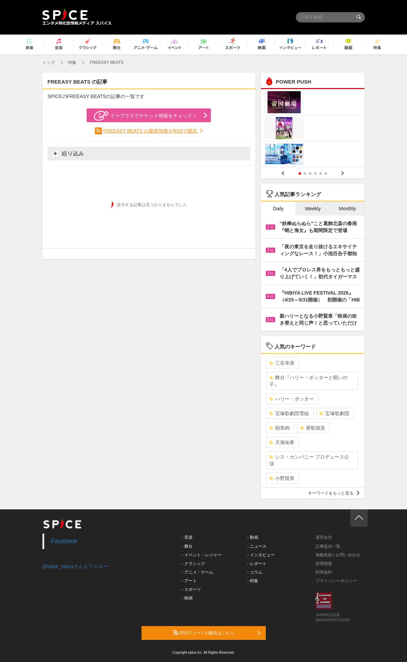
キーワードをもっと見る (333, 493)
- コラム (254, 572)
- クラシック (193, 563)
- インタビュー (260, 555)
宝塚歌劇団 (334, 413)
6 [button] (325, 173)
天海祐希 (281, 442)
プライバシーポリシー (336, 580)
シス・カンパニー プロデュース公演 (309, 460)
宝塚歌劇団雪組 (289, 413)
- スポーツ (191, 589)
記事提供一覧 (328, 546)
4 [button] (315, 173)
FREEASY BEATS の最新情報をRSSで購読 (150, 131)
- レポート (256, 563)
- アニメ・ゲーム (197, 572)
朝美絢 (279, 428)
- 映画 (187, 598)
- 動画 (252, 537)
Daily (278, 208)
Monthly (347, 208)
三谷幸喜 (281, 363)
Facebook (64, 541)
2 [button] (305, 173)
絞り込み (68, 153)
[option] (313, 129)
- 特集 (252, 580)
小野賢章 (281, 478)
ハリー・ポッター (291, 399)
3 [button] (310, 173)
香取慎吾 (312, 428)
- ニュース (256, 546)
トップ (48, 62)
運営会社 (324, 537)
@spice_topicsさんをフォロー (75, 566)
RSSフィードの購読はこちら (216, 632)
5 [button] (320, 173)
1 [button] (300, 173)
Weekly (313, 208)
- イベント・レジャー (201, 555)
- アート (189, 580)
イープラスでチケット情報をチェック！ (145, 116)
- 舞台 (187, 546)
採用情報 (324, 563)
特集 (72, 62)
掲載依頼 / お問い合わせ (338, 555)
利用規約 (324, 572)
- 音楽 (187, 537)
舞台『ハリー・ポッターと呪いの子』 (308, 381)
